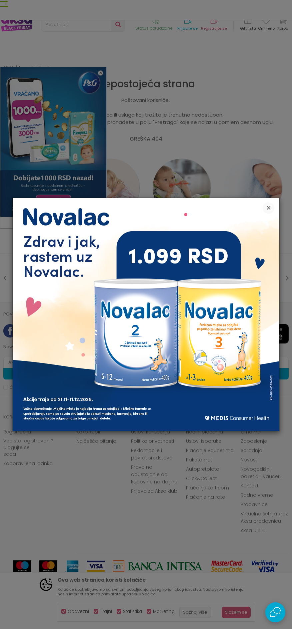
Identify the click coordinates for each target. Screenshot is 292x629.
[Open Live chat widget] (275, 612)
